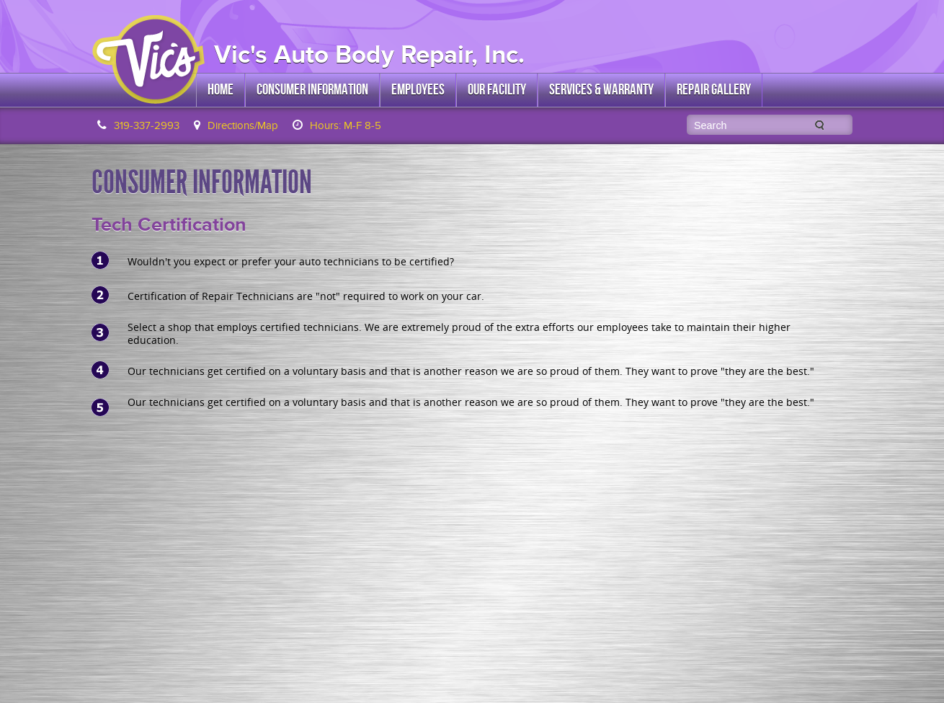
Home (220, 90)
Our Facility (497, 90)
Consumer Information (312, 90)
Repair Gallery (714, 90)
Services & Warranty (601, 90)
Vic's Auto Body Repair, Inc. (369, 54)
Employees (418, 90)
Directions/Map (243, 125)
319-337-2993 (146, 125)
